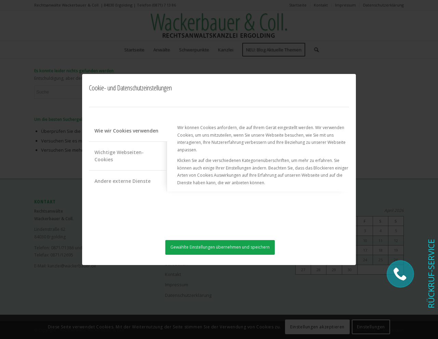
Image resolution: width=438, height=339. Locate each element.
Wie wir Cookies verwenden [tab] (126, 130)
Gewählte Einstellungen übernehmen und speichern (220, 247)
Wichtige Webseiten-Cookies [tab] (119, 156)
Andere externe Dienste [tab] (122, 181)
